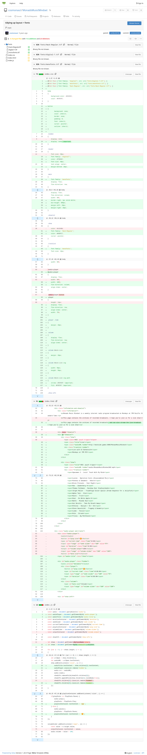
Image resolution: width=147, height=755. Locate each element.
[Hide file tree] (5, 38)
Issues (18, 16)
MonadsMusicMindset (35, 10)
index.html (12, 58)
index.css (11, 55)
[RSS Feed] (50, 10)
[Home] (4, 3)
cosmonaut (14, 10)
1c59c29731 (114, 33)
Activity (76, 16)
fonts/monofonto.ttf (49, 64)
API (143, 753)
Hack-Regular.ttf (15, 47)
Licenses (137, 753)
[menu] (140, 38)
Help (21, 3)
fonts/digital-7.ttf (49, 55)
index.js (11, 60)
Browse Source (134, 23)
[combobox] (130, 38)
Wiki (66, 16)
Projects (44, 16)
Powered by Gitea (9, 753)
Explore (12, 3)
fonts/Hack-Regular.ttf (51, 45)
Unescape (128, 74)
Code (8, 16)
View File (138, 45)
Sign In (139, 3)
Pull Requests (31, 16)
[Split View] (135, 38)
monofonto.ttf (14, 52)
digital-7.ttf (13, 50)
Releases (56, 16)
